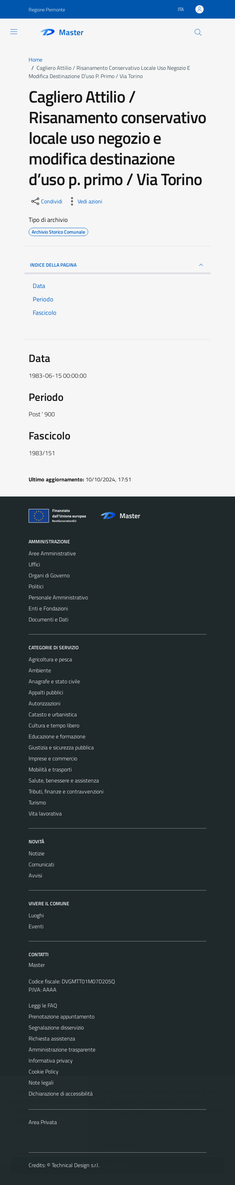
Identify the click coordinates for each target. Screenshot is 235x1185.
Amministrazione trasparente (62, 1049)
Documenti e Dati (48, 619)
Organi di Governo (49, 575)
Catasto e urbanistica (53, 714)
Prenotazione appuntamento (61, 1016)
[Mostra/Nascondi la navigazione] (14, 32)
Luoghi (36, 915)
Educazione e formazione (57, 736)
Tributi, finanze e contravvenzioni (66, 791)
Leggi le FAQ (43, 1005)
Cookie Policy (44, 1071)
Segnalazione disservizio (56, 1027)
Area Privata (43, 1122)
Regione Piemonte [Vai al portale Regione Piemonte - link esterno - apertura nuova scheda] (47, 9)
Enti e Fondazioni (48, 608)
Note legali (41, 1082)
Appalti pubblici (46, 692)
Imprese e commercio (53, 758)
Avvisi (35, 875)
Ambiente (40, 670)
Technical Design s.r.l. (75, 1165)
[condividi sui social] (46, 201)
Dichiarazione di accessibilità (61, 1093)
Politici (36, 586)
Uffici (34, 564)
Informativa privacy (51, 1060)
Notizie (36, 853)
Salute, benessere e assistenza (64, 780)
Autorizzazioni (44, 703)
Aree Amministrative (52, 553)
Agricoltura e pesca (50, 659)
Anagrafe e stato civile (54, 681)
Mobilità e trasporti (50, 769)
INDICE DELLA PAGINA (117, 265)
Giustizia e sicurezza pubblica (61, 747)
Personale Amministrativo (58, 597)
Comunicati (41, 864)
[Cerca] (198, 32)
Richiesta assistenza (52, 1038)
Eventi (36, 926)
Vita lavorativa (45, 813)
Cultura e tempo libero (54, 725)
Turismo (37, 802)
